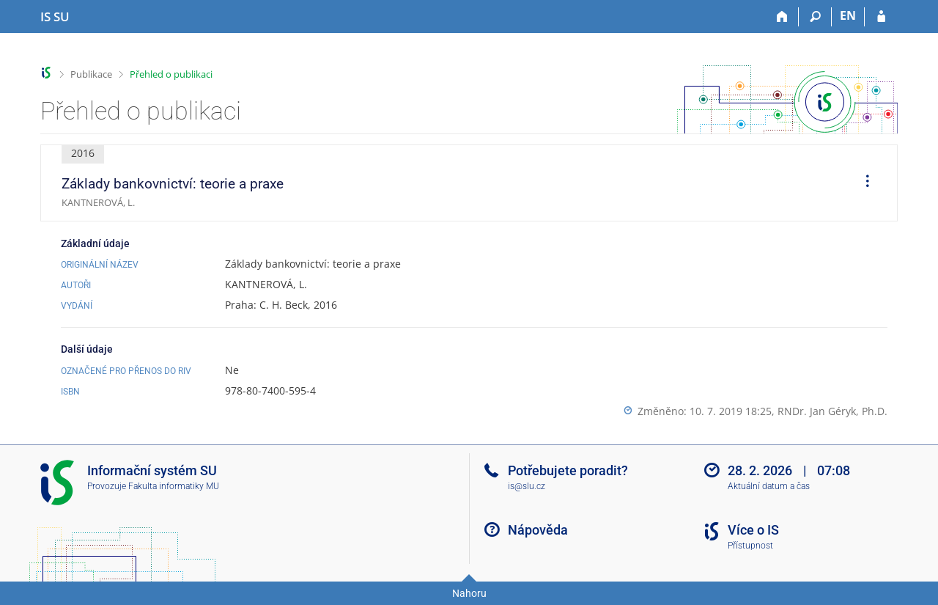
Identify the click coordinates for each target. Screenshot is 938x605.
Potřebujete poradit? (568, 470)
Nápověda (538, 530)
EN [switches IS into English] (848, 15)
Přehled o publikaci (171, 74)
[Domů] (782, 16)
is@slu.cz (526, 486)
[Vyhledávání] (815, 16)
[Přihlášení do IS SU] (881, 16)
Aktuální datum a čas (769, 486)
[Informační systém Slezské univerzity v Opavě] (55, 16)
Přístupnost (750, 545)
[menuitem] (862, 183)
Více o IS (753, 530)
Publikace (91, 74)
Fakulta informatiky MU (173, 486)
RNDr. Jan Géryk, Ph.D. (832, 411)
